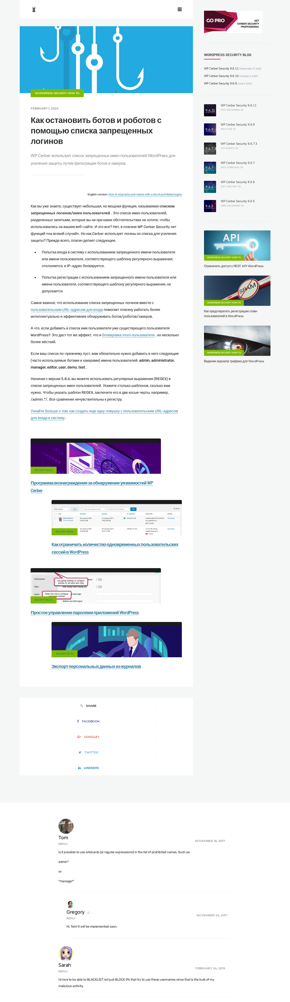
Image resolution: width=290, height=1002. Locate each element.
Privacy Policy (235, 970)
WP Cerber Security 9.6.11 (221, 68)
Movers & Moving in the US (52, 984)
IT (198, 989)
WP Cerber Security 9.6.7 (238, 163)
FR (185, 989)
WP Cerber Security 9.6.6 (238, 182)
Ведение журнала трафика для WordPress (234, 361)
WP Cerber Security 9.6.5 (238, 201)
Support (257, 970)
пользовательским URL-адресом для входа (67, 328)
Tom (89, 685)
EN (171, 989)
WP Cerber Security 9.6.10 (221, 76)
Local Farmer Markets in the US (97, 984)
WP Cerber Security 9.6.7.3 (239, 144)
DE (176, 989)
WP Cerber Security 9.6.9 (220, 83)
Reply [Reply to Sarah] (88, 794)
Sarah (90, 788)
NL (189, 989)
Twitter (141, 631)
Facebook (71, 631)
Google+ (106, 631)
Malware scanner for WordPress (121, 970)
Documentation (81, 970)
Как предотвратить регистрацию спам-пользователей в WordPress (231, 313)
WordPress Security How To (57, 112)
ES (180, 989)
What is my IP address (203, 970)
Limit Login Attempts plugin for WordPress (89, 989)
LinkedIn (175, 631)
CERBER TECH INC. (26, 970)
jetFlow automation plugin (153, 989)
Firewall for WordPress (165, 970)
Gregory (95, 751)
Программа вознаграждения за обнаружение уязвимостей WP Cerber (61, 509)
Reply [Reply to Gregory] (87, 757)
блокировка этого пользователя (128, 353)
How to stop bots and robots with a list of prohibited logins (145, 213)
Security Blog (44, 488)
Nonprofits (20, 977)
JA (206, 989)
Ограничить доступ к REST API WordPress (234, 266)
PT (202, 989)
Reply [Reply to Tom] (88, 691)
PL (194, 989)
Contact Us (55, 970)
